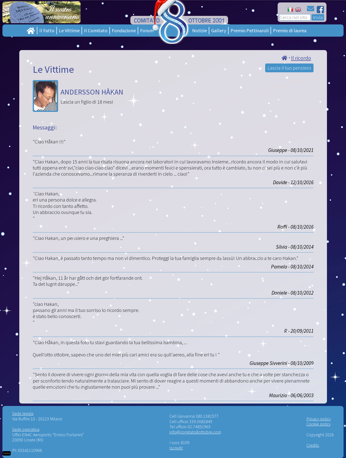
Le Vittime (69, 30)
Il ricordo (301, 58)
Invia (318, 17)
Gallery (218, 30)
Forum (147, 30)
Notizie (199, 30)
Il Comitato (95, 30)
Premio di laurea (289, 30)
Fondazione (124, 30)
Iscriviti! (176, 448)
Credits (312, 445)
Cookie (6, 453)
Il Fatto (46, 30)
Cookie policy (318, 424)
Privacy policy (318, 419)
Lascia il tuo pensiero (289, 67)
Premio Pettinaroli (250, 30)
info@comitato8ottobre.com (195, 432)
